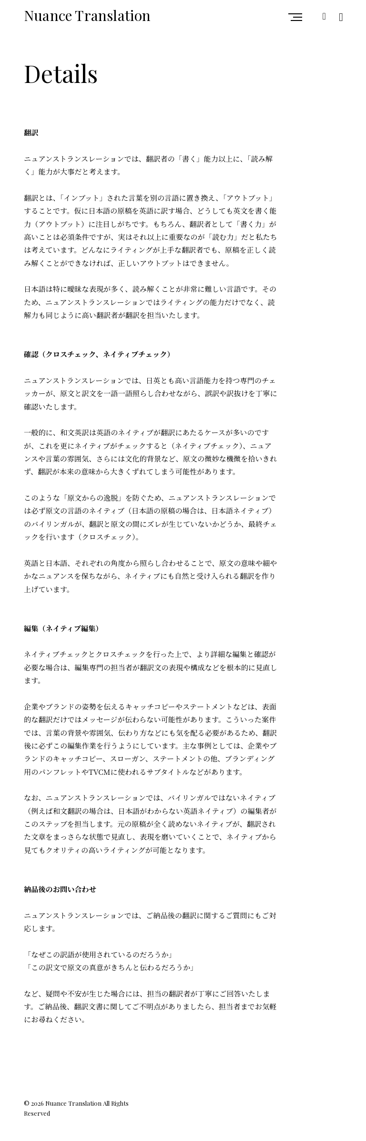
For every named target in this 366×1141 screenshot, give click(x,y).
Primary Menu (297, 17)
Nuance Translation (87, 15)
